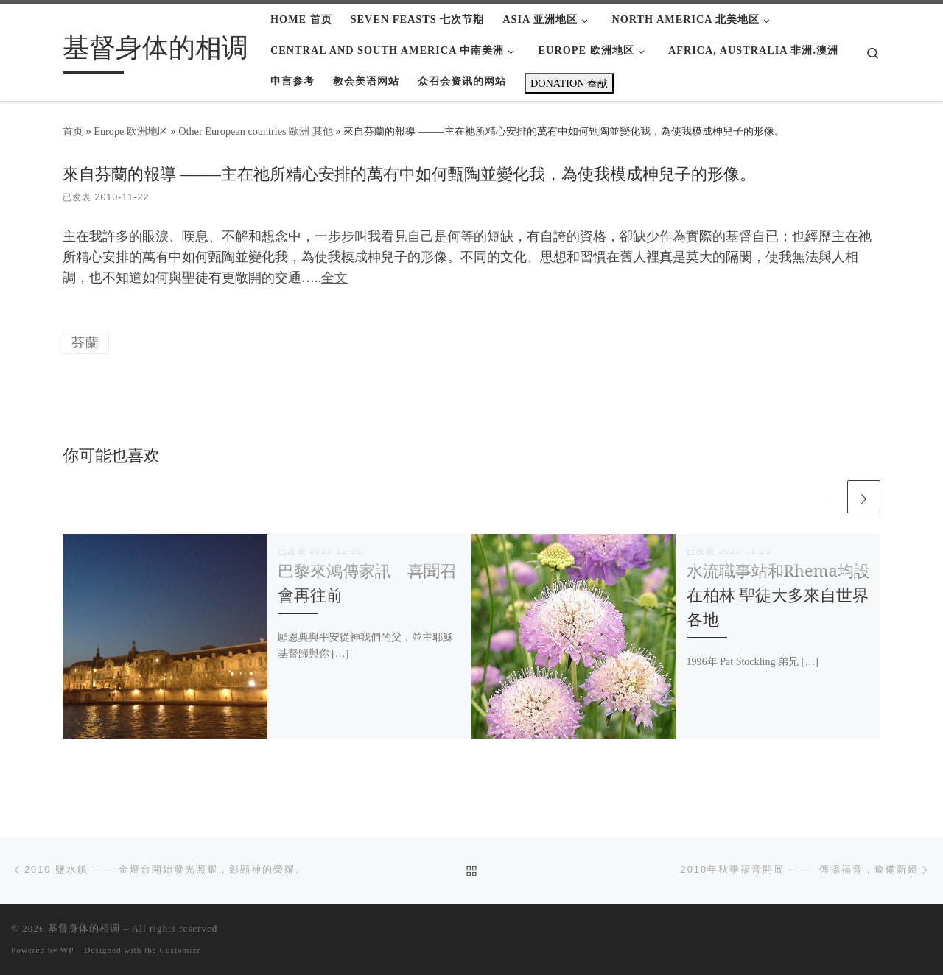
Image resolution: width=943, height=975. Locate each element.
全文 (334, 277)
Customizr (180, 950)
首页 (73, 131)
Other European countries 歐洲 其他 (255, 131)
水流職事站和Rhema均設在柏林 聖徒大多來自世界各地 (778, 594)
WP (67, 950)
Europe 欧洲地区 (131, 131)
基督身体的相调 (84, 928)
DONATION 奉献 (569, 83)
